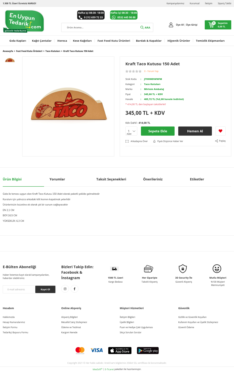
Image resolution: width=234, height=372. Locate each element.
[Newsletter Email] (29, 289)
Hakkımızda (9, 317)
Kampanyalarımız (175, 3)
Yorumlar (57, 179)
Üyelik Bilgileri (127, 322)
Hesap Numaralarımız (14, 322)
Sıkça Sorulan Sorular (130, 332)
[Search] (107, 27)
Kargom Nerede (69, 332)
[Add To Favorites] (221, 131)
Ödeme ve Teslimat (71, 327)
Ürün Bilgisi (12, 179)
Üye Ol (180, 24)
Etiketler (197, 179)
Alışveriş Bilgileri (69, 317)
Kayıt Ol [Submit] (45, 289)
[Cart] (218, 24)
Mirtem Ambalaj (154, 89)
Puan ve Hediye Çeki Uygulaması (136, 327)
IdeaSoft (97, 369)
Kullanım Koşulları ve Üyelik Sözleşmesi (198, 322)
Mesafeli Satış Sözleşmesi (74, 322)
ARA (145, 27)
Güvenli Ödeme (186, 327)
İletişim (208, 3)
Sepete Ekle (157, 131)
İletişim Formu (10, 327)
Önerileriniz (153, 179)
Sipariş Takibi (224, 3)
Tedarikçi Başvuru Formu (15, 332)
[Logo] (24, 21)
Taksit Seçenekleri (111, 179)
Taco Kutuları (152, 84)
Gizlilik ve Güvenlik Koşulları (192, 317)
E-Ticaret (109, 369)
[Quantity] (131, 131)
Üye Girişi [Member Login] (191, 24)
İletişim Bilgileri (127, 317)
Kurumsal (195, 3)
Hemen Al (195, 131)
